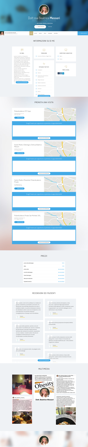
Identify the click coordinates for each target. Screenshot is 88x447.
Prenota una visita (83, 33)
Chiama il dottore (19, 117)
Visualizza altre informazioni (22, 82)
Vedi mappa (60, 114)
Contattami (50, 26)
